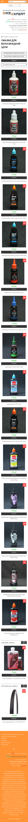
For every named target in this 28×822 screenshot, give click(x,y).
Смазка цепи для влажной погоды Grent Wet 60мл (14, 181)
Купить (14, 100)
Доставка (4, 740)
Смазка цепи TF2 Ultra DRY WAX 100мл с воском (14, 329)
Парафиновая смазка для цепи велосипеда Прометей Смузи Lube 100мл (14, 595)
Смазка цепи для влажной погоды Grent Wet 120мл (14, 255)
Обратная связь (5, 742)
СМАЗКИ (5, 36)
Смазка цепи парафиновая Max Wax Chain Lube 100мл (14, 104)
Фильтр (14, 60)
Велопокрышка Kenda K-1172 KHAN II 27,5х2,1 (14, 722)
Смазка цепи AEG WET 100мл (14, 404)
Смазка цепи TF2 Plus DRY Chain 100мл (14, 292)
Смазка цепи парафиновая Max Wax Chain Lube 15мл (14, 143)
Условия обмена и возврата (9, 736)
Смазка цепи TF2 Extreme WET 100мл (14, 367)
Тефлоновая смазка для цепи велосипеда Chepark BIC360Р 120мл (14, 556)
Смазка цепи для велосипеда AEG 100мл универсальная (14, 634)
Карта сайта (4, 744)
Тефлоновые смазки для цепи (14, 56)
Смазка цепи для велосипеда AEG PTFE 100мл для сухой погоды (14, 479)
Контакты (3, 738)
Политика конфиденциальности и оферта (12, 734)
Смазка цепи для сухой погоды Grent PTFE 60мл (14, 441)
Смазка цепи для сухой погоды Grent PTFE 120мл (14, 218)
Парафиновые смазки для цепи (14, 53)
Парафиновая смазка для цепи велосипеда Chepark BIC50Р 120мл (14, 518)
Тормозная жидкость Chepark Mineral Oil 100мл (14, 678)
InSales (18, 819)
